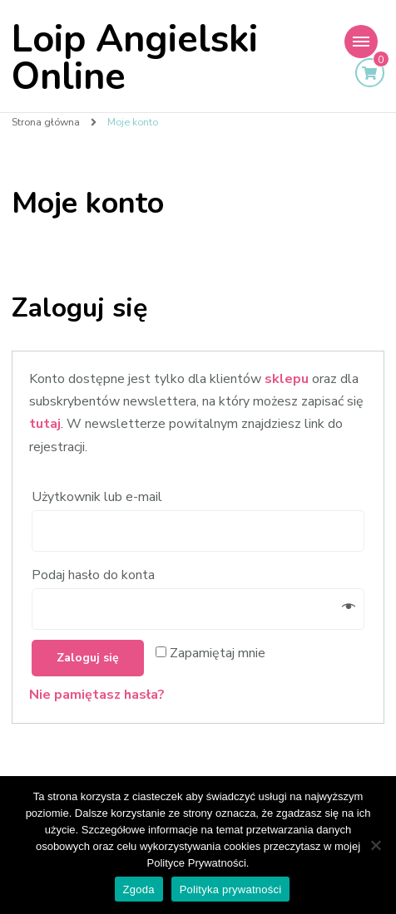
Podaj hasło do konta (95, 575)
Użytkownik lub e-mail (99, 497)
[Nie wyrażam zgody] (375, 845)
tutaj (45, 424)
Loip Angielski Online (135, 58)
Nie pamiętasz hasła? (97, 695)
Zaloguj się (88, 658)
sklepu (287, 379)
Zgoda (139, 889)
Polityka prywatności (231, 889)
